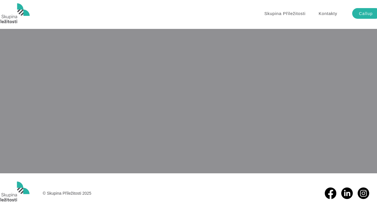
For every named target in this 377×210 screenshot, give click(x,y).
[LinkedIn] (347, 193)
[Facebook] (330, 193)
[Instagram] (363, 193)
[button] (285, 13)
